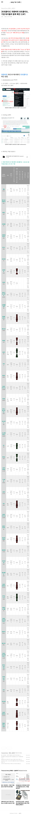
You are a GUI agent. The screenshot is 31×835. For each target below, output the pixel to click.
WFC (4, 644)
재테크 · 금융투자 (12, 772)
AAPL (3, 190)
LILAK (3, 658)
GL (3, 529)
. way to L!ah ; (15, 2)
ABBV (3, 377)
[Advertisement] (15, 752)
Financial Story (4, 772)
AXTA (3, 727)
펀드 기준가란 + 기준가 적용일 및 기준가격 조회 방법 (10, 774)
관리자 (20, 832)
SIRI (4, 564)
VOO (4, 669)
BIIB (4, 703)
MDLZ (3, 633)
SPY (4, 681)
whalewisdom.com (8, 80)
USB (4, 273)
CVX (4, 342)
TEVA (3, 551)
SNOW (3, 436)
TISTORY (15, 832)
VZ (3, 260)
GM (3, 319)
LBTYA (3, 715)
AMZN (3, 400)
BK (3, 308)
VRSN (3, 330)
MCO (4, 249)
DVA (4, 284)
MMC (4, 540)
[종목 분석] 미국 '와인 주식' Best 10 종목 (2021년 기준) (10, 778)
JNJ (4, 575)
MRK (4, 505)
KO (3, 225)
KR (3, 353)
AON (4, 458)
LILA (4, 623)
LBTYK (3, 587)
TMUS (3, 482)
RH (3, 446)
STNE (3, 493)
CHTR (3, 297)
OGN (4, 599)
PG (3, 610)
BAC (4, 203)
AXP (4, 214)
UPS (4, 691)
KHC (4, 238)
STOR (3, 471)
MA (3, 424)
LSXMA (3, 517)
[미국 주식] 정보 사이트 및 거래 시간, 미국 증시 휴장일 (10, 782)
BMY (4, 413)
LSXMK (3, 389)
